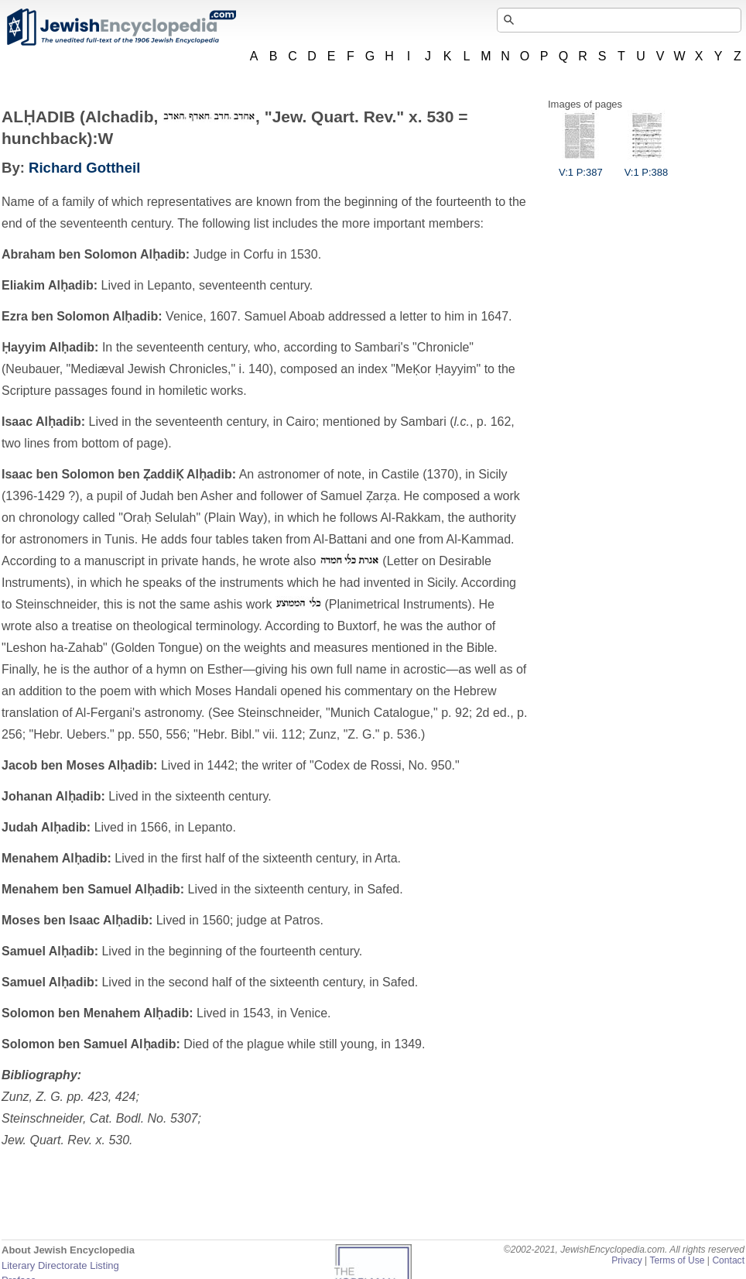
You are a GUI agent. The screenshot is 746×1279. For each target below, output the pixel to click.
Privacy (626, 1260)
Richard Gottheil (84, 167)
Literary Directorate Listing (60, 1265)
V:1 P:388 (647, 166)
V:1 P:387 (581, 166)
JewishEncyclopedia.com (120, 27)
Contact (728, 1260)
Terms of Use (676, 1260)
